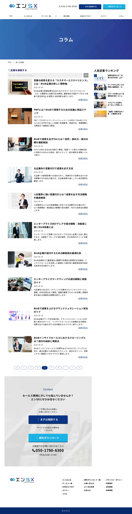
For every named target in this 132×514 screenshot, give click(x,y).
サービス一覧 (46, 16)
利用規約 (109, 483)
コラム (121, 16)
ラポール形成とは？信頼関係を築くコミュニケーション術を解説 (116, 95)
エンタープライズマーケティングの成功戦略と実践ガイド (60, 280)
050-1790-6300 (69, 6)
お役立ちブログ (85, 16)
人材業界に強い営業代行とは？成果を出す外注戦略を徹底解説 (60, 196)
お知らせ (87, 490)
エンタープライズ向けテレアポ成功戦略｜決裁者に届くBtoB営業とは (60, 225)
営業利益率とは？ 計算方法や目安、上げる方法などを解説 (116, 76)
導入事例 (66, 16)
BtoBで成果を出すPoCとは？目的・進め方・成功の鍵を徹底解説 (61, 140)
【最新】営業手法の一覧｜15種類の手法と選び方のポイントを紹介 (116, 113)
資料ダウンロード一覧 (92, 480)
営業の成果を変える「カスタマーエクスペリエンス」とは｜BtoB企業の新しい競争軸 (61, 82)
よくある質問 (89, 487)
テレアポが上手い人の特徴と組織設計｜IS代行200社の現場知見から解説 (116, 86)
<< (17, 368)
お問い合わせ (89, 483)
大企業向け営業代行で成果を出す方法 (53, 168)
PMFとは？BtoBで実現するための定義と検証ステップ (60, 111)
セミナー (104, 16)
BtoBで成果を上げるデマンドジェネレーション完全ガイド (61, 310)
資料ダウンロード (114, 6)
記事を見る (83, 99)
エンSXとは (28, 16)
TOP (10, 16)
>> (79, 368)
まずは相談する (91, 6)
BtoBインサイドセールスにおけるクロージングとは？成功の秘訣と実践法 (60, 339)
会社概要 (109, 487)
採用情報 (109, 490)
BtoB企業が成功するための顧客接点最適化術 (57, 253)
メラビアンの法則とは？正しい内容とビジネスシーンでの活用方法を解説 (116, 104)
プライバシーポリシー (114, 480)
